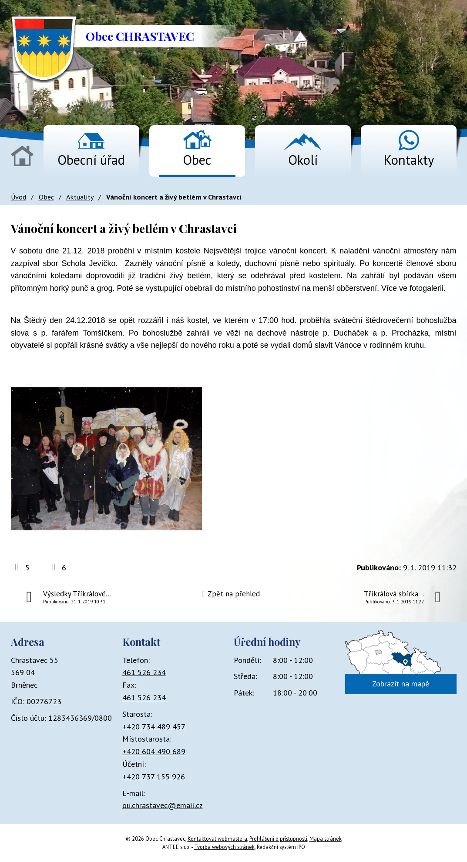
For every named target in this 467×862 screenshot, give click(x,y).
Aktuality (80, 197)
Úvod (22, 156)
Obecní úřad (91, 159)
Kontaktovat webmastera (217, 838)
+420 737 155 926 (153, 777)
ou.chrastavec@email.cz (162, 805)
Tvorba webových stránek (224, 846)
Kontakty (408, 159)
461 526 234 (144, 672)
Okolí (303, 159)
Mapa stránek (325, 838)
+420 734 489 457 (153, 727)
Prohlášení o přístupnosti (278, 838)
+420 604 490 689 (153, 751)
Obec (197, 159)
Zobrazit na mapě (400, 684)
